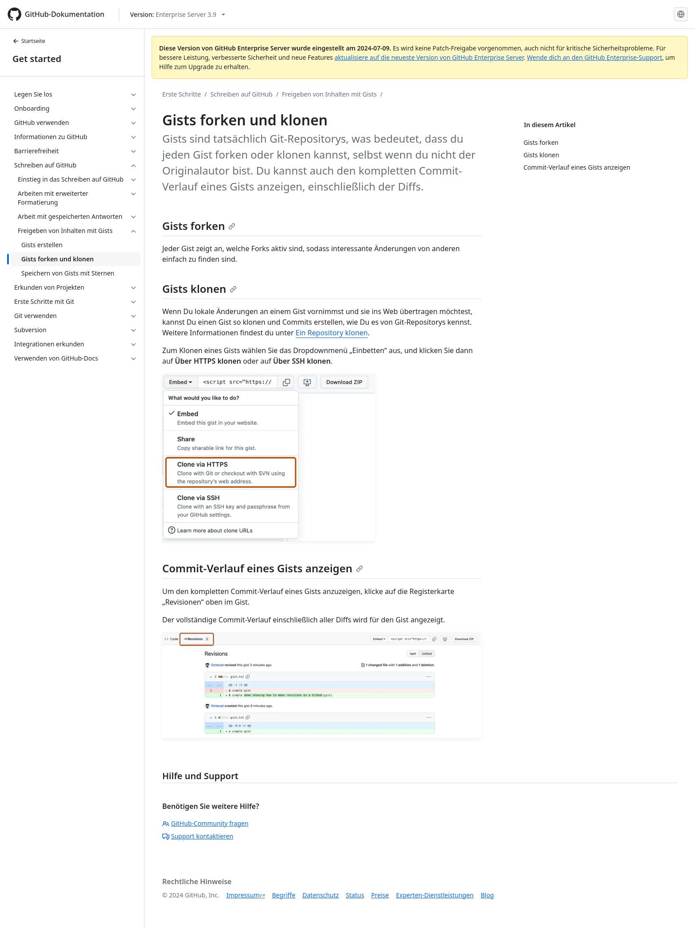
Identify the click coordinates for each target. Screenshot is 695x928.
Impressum (243, 895)
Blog (487, 895)
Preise (380, 895)
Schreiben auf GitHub (242, 94)
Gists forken (198, 225)
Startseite (28, 41)
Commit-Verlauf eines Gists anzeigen (262, 568)
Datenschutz (320, 895)
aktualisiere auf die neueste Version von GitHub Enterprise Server (429, 57)
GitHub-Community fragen (205, 823)
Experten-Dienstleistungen (434, 895)
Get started (36, 59)
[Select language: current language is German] (681, 14)
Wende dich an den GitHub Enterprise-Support (594, 57)
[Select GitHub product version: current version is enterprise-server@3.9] (178, 14)
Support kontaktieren (197, 836)
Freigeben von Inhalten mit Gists (329, 94)
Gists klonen (199, 288)
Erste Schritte (181, 94)
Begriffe (284, 895)
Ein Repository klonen (332, 333)
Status (355, 895)
